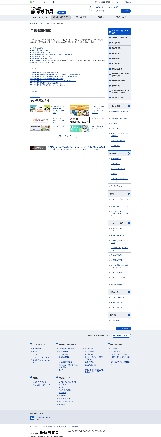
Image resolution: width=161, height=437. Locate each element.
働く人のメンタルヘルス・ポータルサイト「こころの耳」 (119, 214)
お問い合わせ (100, 7)
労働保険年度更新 (116, 260)
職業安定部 (62, 393)
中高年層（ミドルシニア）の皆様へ (119, 230)
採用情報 (119, 316)
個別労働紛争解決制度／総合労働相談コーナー (120, 91)
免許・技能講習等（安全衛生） (119, 113)
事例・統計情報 (116, 344)
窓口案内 (36, 376)
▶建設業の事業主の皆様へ (38, 60)
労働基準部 (62, 390)
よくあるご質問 (114, 7)
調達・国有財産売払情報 (119, 119)
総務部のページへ (37, 91)
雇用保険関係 (116, 58)
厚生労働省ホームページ (119, 186)
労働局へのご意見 (121, 336)
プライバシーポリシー (48, 424)
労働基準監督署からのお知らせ (42, 360)
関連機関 (119, 154)
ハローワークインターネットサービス (119, 180)
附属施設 (114, 174)
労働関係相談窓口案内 (40, 379)
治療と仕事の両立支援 (118, 273)
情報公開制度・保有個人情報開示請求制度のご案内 (94, 370)
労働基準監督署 (116, 159)
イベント (36, 353)
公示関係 (62, 369)
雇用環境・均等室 (65, 387)
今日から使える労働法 (118, 141)
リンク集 (34, 424)
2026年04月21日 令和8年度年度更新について (44, 72)
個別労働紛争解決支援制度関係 (120, 362)
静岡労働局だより (65, 396)
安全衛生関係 (116, 43)
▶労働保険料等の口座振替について (41, 58)
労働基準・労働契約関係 (120, 37)
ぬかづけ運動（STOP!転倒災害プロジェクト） (119, 267)
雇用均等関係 (116, 86)
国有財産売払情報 (116, 255)
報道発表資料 (37, 347)
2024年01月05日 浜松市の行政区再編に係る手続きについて (49, 83)
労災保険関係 (116, 53)
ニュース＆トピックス (41, 344)
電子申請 (114, 124)
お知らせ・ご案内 (119, 223)
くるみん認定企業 (116, 303)
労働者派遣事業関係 (118, 80)
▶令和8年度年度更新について (40, 50)
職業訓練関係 (116, 64)
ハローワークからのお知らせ (42, 356)
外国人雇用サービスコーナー (42, 382)
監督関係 (114, 347)
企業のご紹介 (119, 292)
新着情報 (36, 350)
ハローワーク (115, 164)
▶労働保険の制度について (38, 48)
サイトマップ (126, 7)
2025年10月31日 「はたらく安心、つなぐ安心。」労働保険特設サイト (53, 81)
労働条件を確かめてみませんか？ (119, 242)
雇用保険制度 (115, 146)
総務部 (61, 384)
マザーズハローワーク (118, 169)
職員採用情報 (115, 321)
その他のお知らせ (116, 285)
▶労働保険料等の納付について (40, 52)
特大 (117, 2)
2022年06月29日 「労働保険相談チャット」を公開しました (49, 85)
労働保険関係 (116, 48)
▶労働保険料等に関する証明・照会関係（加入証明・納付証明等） (51, 54)
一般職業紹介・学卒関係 (119, 353)
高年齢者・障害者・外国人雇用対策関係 (120, 75)
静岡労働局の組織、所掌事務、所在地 (67, 381)
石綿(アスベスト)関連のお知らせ (119, 249)
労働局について (65, 376)
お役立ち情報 (119, 106)
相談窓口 (119, 194)
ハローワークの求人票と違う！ (119, 279)
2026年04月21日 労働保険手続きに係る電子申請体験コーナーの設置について (55, 75)
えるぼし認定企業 (116, 308)
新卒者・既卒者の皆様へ (119, 236)
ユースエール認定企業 (118, 298)
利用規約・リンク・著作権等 (68, 424)
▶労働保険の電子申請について (40, 56)
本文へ (90, 7)
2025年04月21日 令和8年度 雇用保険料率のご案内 (46, 79)
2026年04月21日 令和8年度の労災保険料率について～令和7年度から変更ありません (57, 77)
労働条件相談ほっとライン (119, 206)
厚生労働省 (128, 2)
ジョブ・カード (116, 129)
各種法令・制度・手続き (120, 32)
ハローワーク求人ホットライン (119, 200)
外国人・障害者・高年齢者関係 (120, 357)
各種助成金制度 (117, 69)
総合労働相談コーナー (66, 399)
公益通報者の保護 (117, 97)
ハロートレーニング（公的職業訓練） (119, 135)
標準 (108, 2)
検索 (127, 11)
